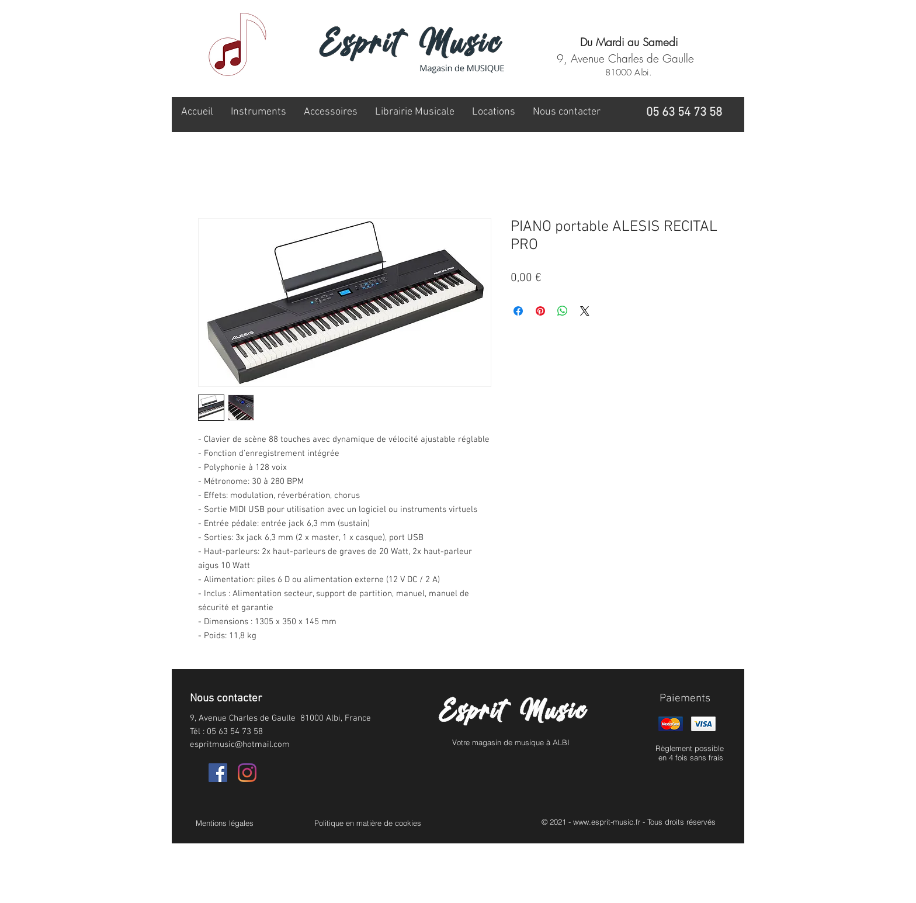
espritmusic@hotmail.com (240, 744)
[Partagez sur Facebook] (518, 311)
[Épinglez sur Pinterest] (540, 311)
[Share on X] (585, 311)
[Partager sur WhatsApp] (563, 311)
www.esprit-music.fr (606, 821)
